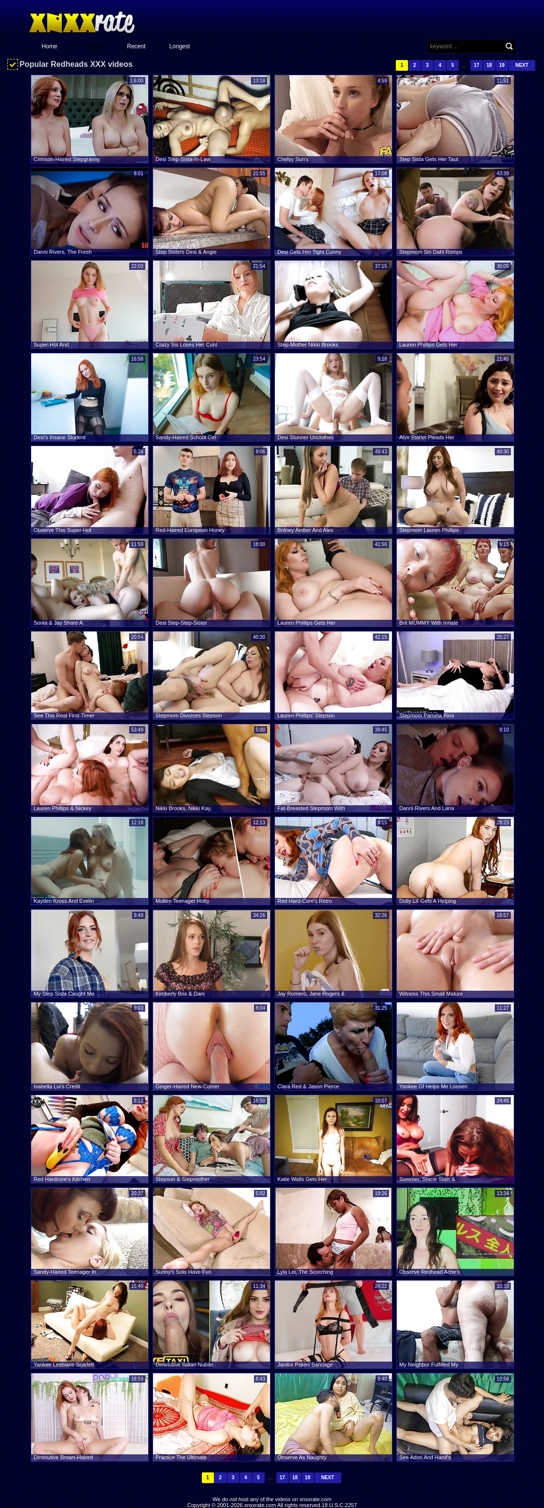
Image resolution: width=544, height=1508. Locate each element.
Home (49, 46)
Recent (136, 46)
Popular (93, 46)
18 (489, 65)
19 (502, 65)
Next (521, 65)
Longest (179, 46)
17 (476, 65)
